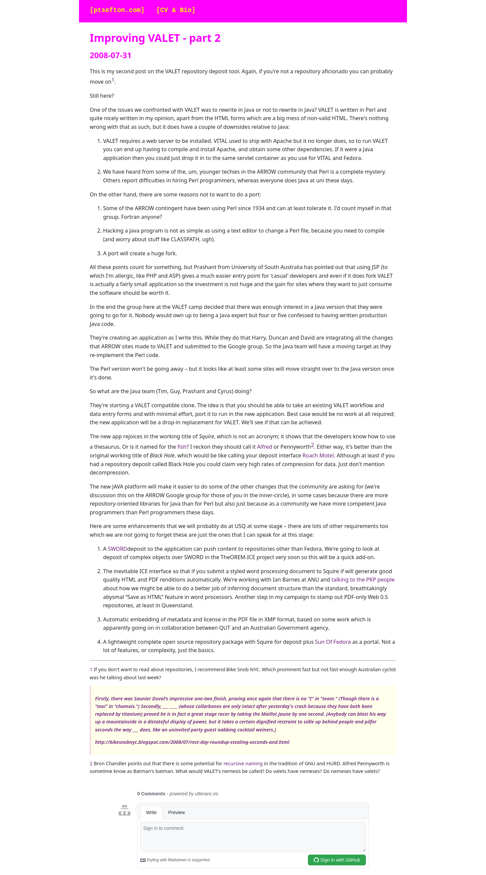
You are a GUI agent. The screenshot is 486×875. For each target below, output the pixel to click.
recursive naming (243, 763)
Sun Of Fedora (333, 641)
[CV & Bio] (175, 10)
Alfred (264, 447)
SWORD (117, 548)
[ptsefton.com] (117, 10)
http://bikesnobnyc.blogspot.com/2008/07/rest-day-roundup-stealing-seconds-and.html (192, 742)
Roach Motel (318, 455)
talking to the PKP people (363, 579)
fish (181, 447)
